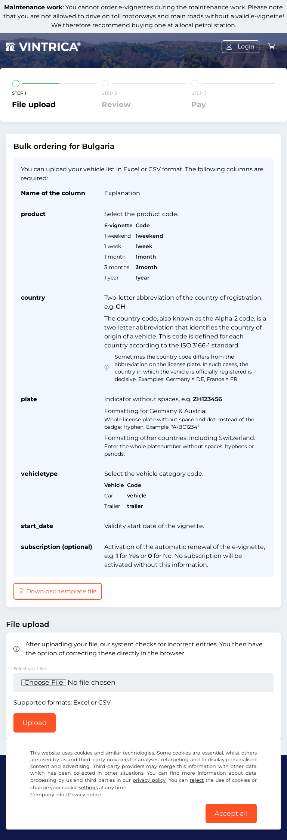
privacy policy (149, 780)
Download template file (58, 591)
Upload (34, 723)
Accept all (231, 813)
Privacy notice (84, 794)
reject (197, 780)
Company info (47, 794)
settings (88, 787)
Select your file (29, 668)
